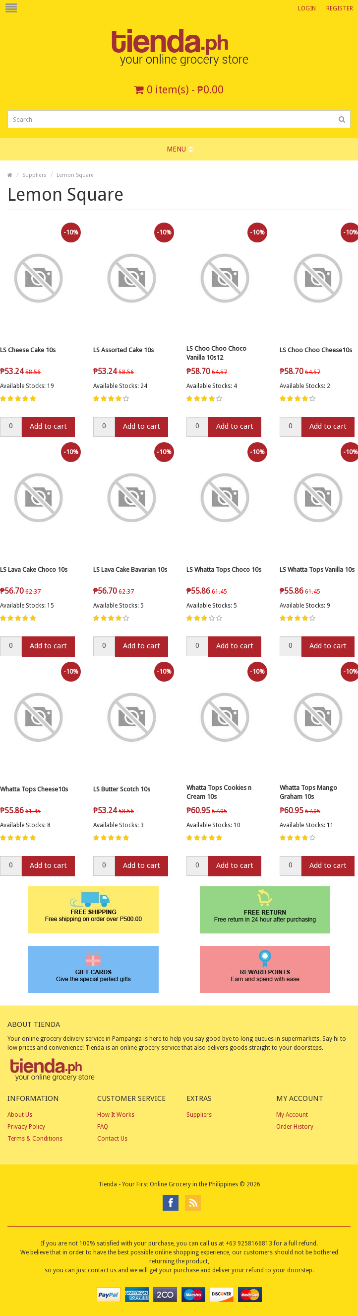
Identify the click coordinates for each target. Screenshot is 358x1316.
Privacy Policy (26, 1126)
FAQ (102, 1126)
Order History (294, 1126)
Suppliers (34, 175)
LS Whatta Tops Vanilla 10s (317, 569)
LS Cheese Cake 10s (28, 350)
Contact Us (112, 1138)
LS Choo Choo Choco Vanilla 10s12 (216, 353)
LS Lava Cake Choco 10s (33, 569)
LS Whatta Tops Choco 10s (223, 569)
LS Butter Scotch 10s (121, 789)
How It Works (115, 1114)
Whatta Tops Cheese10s (34, 789)
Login (307, 8)
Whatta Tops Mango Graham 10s (308, 792)
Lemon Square (75, 175)
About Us (19, 1114)
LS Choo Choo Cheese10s (316, 350)
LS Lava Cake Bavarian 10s (130, 569)
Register (339, 8)
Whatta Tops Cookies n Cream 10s (218, 792)
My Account (292, 1114)
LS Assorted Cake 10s (123, 350)
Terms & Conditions (34, 1138)
